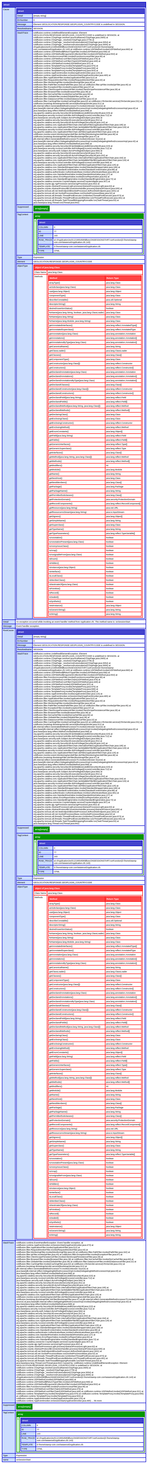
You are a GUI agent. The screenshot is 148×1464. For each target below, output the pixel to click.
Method (53, 278)
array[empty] (41, 208)
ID (40, 231)
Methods (39, 276)
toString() (53, 614)
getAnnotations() (57, 338)
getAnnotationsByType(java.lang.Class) (67, 342)
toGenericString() (57, 610)
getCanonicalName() (59, 346)
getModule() (54, 469)
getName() (54, 474)
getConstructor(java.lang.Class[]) (64, 363)
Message (21, 24)
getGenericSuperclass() (60, 448)
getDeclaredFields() (58, 402)
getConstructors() (57, 368)
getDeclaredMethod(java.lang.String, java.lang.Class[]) (74, 406)
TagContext (22, 214)
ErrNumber (22, 20)
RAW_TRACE (45, 240)
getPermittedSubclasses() (61, 495)
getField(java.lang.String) (61, 436)
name (5, 1460)
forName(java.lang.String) (61, 317)
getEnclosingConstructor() (61, 423)
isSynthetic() (55, 601)
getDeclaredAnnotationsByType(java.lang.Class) (72, 380)
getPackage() (55, 486)
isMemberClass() (57, 580)
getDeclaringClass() (58, 414)
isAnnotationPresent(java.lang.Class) (66, 542)
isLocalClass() (56, 576)
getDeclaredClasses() (59, 385)
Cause (6, 9)
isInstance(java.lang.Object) (62, 567)
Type (19, 257)
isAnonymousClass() (59, 546)
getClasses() (55, 355)
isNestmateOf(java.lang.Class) (63, 584)
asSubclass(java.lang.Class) (62, 287)
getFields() (54, 440)
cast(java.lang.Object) (59, 291)
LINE (41, 235)
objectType (22, 266)
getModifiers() (55, 465)
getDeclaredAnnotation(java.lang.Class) (68, 372)
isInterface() (54, 571)
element (21, 261)
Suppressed (23, 207)
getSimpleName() (57, 520)
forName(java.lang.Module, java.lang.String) (70, 321)
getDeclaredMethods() (59, 410)
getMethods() (55, 461)
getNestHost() (55, 478)
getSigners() (55, 516)
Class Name (40, 272)
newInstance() (56, 605)
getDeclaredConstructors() (61, 393)
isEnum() (53, 559)
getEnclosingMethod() (59, 427)
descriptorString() (57, 304)
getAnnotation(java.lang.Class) (63, 334)
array (37, 216)
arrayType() (54, 283)
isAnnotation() (55, 537)
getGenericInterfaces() (59, 444)
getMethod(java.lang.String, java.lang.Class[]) (70, 457)
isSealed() (54, 597)
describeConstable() (58, 300)
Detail (20, 16)
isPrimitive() (54, 588)
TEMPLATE (44, 246)
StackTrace (22, 33)
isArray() (53, 550)
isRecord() (54, 593)
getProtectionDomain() (59, 499)
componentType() (57, 295)
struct (6, 5)
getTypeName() (56, 529)
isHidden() (54, 563)
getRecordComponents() (60, 503)
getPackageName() (58, 491)
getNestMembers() (58, 482)
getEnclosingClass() (58, 419)
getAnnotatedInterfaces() (60, 325)
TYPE (41, 251)
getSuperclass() (56, 525)
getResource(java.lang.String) (63, 508)
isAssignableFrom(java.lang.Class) (65, 554)
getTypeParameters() (59, 533)
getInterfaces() (56, 453)
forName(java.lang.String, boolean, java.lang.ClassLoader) (76, 312)
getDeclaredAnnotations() (61, 376)
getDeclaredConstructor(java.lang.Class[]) (68, 389)
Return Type (113, 278)
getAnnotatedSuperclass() (61, 329)
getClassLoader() (57, 351)
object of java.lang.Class (47, 267)
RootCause (8, 630)
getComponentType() (59, 359)
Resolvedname (24, 28)
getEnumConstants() (59, 431)
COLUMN (43, 227)
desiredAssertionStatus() (60, 308)
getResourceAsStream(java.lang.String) (68, 512)
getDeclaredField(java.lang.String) (65, 397)
